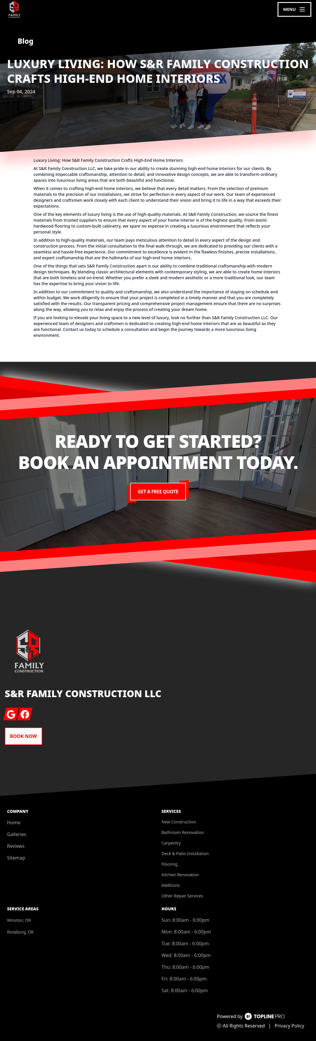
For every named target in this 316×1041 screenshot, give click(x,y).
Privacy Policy (289, 1025)
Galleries (16, 834)
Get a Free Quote (158, 491)
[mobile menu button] (294, 9)
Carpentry (171, 843)
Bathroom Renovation (183, 832)
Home (14, 822)
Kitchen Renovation (180, 874)
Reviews (16, 846)
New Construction (179, 822)
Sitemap (16, 858)
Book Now (23, 736)
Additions (171, 885)
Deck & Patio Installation (185, 853)
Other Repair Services (182, 896)
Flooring (169, 864)
